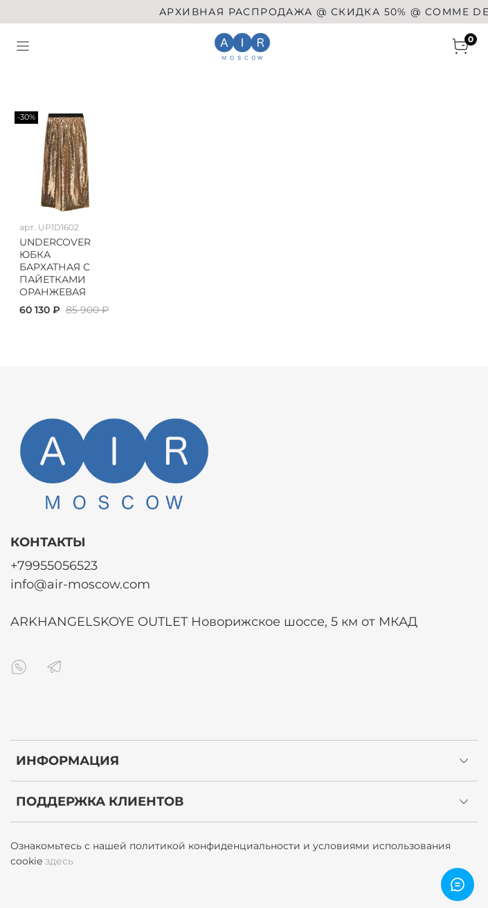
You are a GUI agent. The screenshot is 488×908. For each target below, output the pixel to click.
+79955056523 (54, 565)
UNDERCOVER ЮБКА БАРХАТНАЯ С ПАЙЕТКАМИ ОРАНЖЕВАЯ (55, 267)
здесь (59, 861)
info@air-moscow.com (80, 584)
